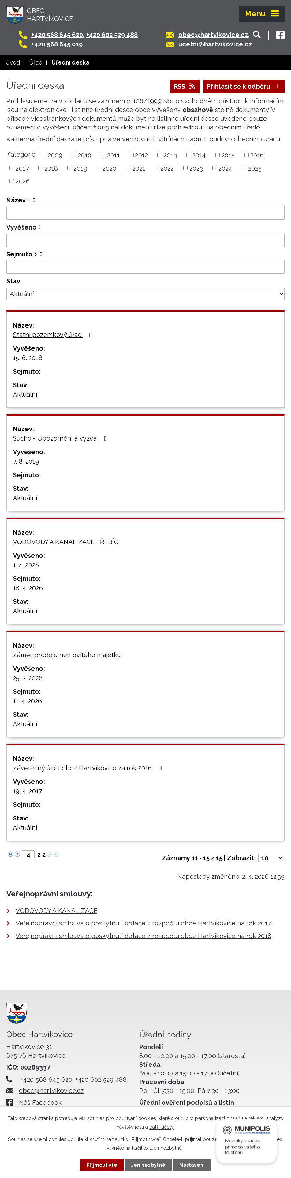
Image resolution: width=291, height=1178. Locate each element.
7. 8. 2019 (26, 461)
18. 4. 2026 (28, 588)
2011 (113, 155)
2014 (199, 155)
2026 (23, 181)
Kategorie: (21, 154)
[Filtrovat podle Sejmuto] (145, 267)
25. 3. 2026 (28, 678)
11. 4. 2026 (27, 701)
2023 (196, 168)
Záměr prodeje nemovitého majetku (67, 655)
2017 (22, 168)
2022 (167, 168)
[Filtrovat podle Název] (145, 213)
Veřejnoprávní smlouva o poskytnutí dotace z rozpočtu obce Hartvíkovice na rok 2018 (143, 935)
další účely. (161, 1127)
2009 (55, 155)
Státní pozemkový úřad (54, 334)
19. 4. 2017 (27, 791)
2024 (225, 168)
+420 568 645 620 (57, 34)
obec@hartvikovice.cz (213, 34)
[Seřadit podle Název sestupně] (34, 201)
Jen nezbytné (148, 1165)
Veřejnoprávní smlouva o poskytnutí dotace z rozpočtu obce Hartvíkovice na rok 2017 (143, 923)
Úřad (35, 62)
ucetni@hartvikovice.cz (215, 44)
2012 (141, 155)
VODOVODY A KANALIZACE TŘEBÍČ (65, 542)
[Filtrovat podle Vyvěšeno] (145, 241)
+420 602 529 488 (112, 34)
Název (18, 200)
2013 (170, 155)
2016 (257, 155)
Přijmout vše (102, 1165)
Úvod (13, 62)
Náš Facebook (40, 1102)
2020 (110, 168)
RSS (185, 86)
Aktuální (25, 394)
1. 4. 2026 (26, 565)
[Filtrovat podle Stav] (145, 294)
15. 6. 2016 (27, 357)
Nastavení (192, 1165)
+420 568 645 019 (57, 44)
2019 (80, 168)
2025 (255, 168)
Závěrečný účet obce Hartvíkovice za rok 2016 (89, 768)
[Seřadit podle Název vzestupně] (34, 198)
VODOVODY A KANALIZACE (56, 910)
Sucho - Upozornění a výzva (61, 438)
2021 (138, 168)
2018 (51, 168)
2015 (228, 155)
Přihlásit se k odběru (244, 86)
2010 (84, 155)
